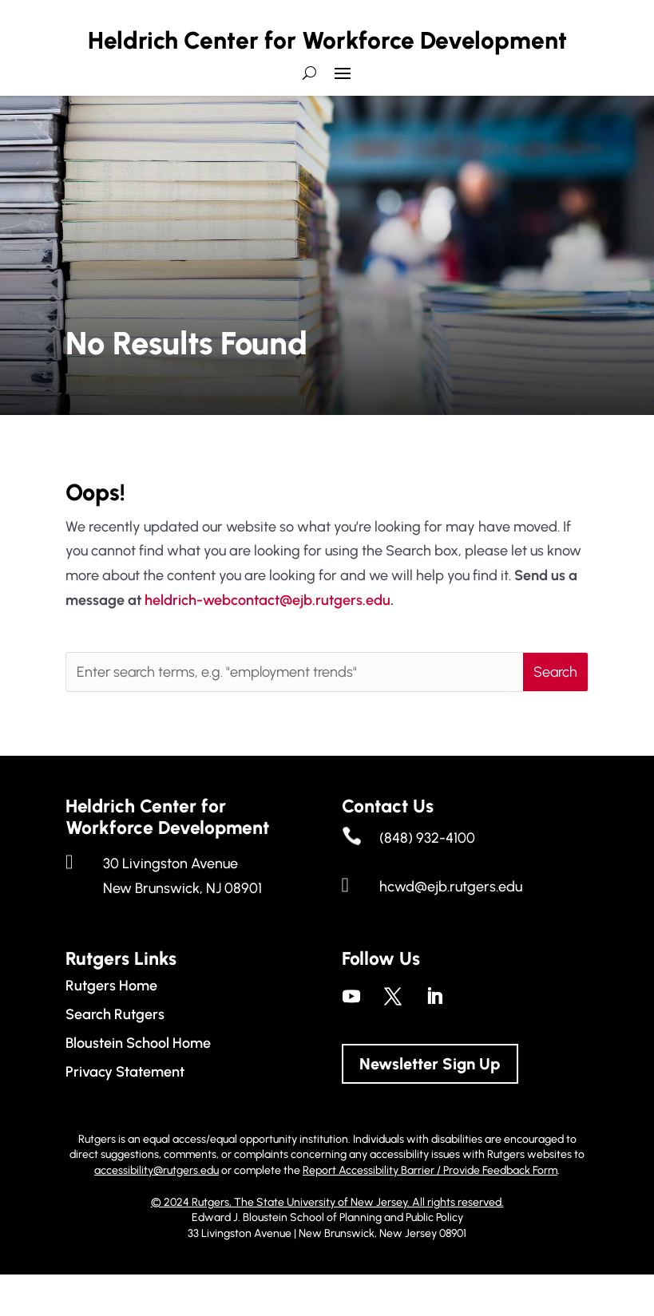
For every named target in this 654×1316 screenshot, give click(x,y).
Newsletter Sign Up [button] (430, 1105)
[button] (342, 121)
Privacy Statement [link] (124, 1113)
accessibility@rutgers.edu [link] (156, 1212)
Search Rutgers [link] (114, 1056)
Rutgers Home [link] (111, 1027)
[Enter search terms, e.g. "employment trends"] (294, 713)
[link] (351, 1037)
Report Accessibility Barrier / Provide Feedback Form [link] (430, 1212)
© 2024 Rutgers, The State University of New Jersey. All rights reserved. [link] (327, 1243)
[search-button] (309, 121)
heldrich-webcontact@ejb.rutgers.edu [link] (267, 641)
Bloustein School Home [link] (138, 1084)
